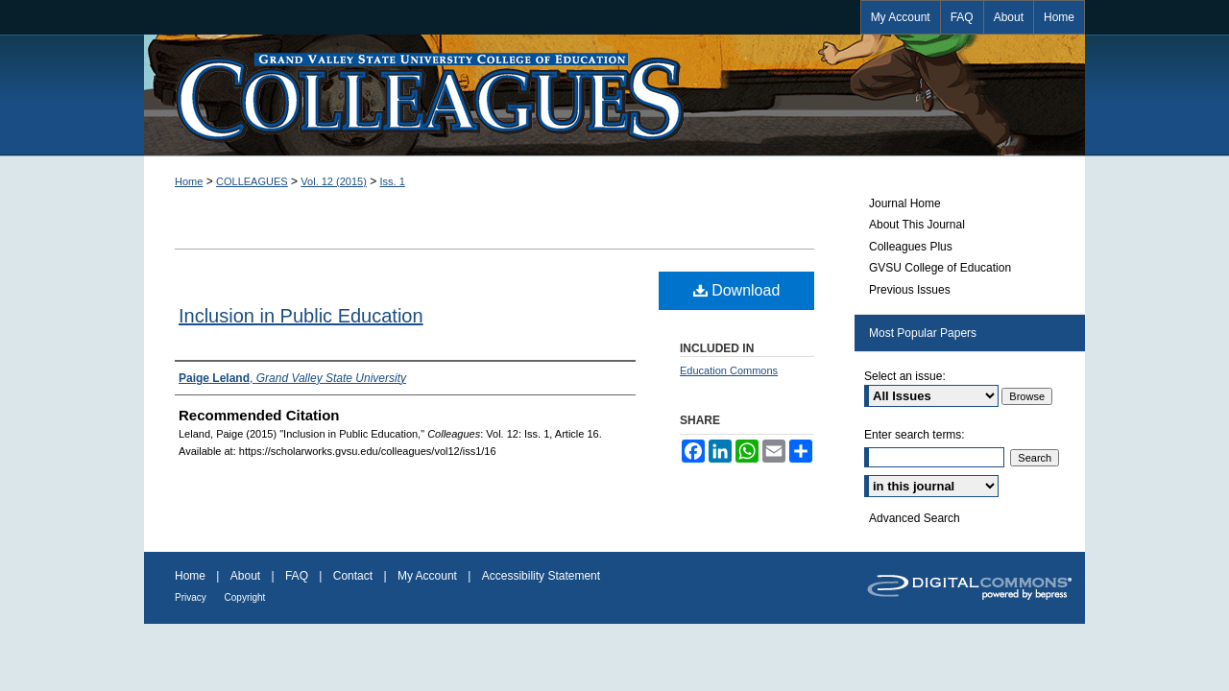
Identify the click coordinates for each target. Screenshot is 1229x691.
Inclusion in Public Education (301, 315)
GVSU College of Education (940, 267)
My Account (429, 576)
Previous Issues (910, 290)
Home (189, 181)
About (247, 576)
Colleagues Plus (910, 246)
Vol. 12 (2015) (334, 181)
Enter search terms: (914, 434)
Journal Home (905, 203)
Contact (354, 576)
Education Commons (729, 370)
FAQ (298, 576)
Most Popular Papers (922, 333)
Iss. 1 (392, 181)
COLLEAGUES (252, 181)
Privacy (192, 597)
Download (737, 290)
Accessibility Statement (541, 576)
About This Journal (917, 224)
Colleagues (614, 95)
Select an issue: (905, 376)
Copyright (245, 597)
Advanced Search (914, 518)
